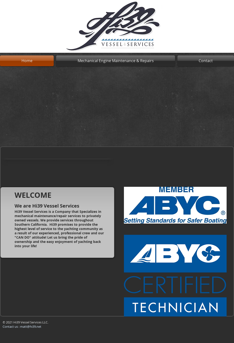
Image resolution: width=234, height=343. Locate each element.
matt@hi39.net (30, 326)
